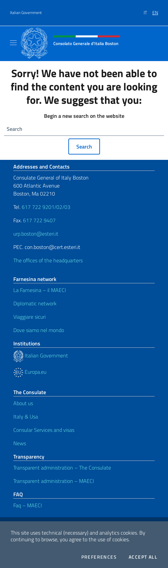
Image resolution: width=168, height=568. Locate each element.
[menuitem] (148, 10)
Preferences (99, 557)
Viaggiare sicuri (29, 317)
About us (23, 403)
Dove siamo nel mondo (38, 330)
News (19, 443)
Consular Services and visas (43, 430)
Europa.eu (29, 372)
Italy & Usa (25, 416)
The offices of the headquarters (48, 260)
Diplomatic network (35, 303)
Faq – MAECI (27, 505)
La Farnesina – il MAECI (39, 290)
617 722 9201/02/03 (46, 207)
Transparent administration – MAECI (53, 481)
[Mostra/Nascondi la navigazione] (13, 43)
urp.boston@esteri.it (35, 234)
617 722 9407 (39, 220)
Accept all (143, 557)
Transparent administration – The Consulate (62, 468)
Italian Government (26, 13)
